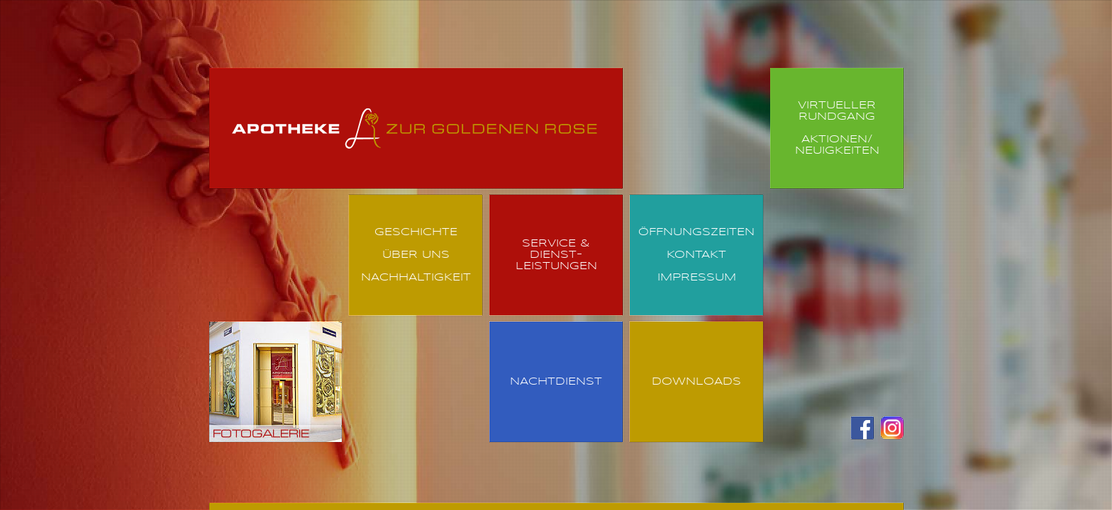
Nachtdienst (556, 382)
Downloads (696, 382)
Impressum (696, 278)
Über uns (416, 255)
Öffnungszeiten (696, 232)
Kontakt (696, 255)
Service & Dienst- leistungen (556, 255)
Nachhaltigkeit (416, 278)
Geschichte (415, 232)
